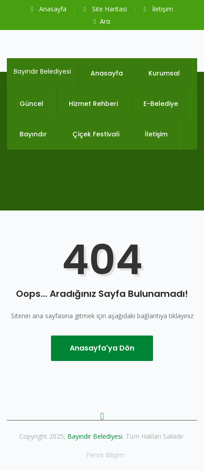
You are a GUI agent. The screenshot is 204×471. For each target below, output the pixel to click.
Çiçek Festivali (95, 134)
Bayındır (33, 134)
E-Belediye (160, 103)
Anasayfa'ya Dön (102, 348)
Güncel (31, 103)
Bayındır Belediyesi (42, 71)
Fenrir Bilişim (106, 455)
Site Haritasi (105, 9)
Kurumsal (164, 73)
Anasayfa (48, 9)
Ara (102, 21)
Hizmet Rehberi (93, 103)
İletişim (158, 9)
